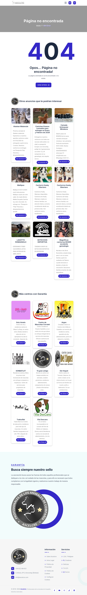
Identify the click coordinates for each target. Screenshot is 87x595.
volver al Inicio (43, 85)
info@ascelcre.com (19, 577)
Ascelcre (23, 589)
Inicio (38, 26)
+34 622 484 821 (19, 568)
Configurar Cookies (49, 578)
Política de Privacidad (49, 565)
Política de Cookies (49, 572)
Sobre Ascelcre (51, 556)
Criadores (66, 560)
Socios (65, 572)
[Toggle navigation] (66, 3)
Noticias (65, 564)
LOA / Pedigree (67, 556)
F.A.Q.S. (64, 568)
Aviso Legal (49, 560)
